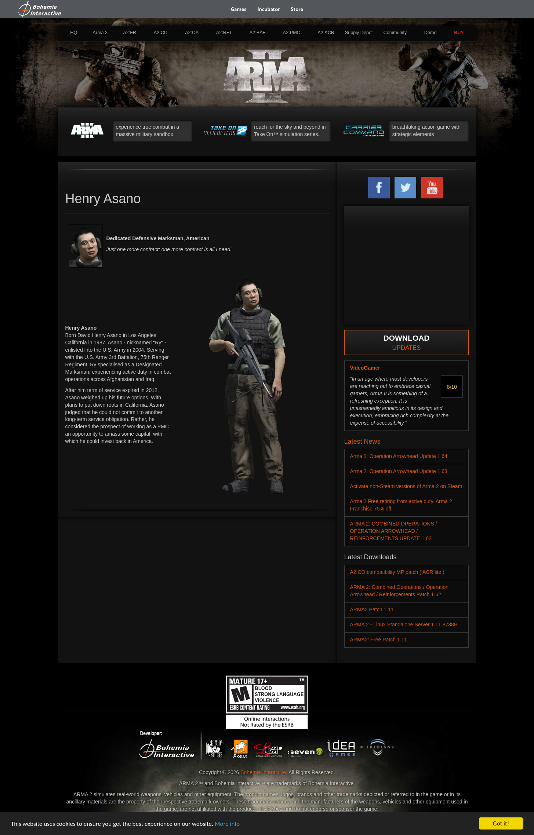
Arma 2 (100, 32)
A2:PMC (291, 32)
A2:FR (129, 32)
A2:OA (192, 32)
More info (227, 824)
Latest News (362, 441)
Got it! (501, 823)
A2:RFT (224, 32)
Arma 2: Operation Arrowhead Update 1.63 (398, 471)
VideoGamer (365, 368)
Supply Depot (359, 32)
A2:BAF (257, 32)
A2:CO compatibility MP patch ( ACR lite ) (397, 572)
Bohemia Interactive (263, 772)
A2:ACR (325, 32)
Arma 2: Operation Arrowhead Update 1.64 (398, 456)
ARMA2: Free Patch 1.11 (378, 639)
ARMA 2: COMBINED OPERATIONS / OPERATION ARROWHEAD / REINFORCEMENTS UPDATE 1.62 (393, 531)
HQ (73, 32)
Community (395, 32)
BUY (459, 32)
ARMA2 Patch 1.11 (372, 609)
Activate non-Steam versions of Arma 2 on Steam (406, 486)
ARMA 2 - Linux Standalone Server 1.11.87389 (403, 624)
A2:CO (161, 32)
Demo (430, 32)
